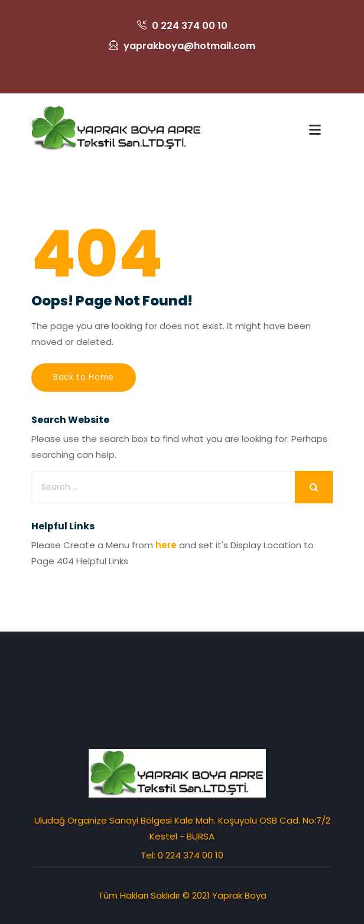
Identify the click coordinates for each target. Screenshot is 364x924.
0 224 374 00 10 (182, 25)
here (166, 545)
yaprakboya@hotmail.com (182, 46)
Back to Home (83, 377)
